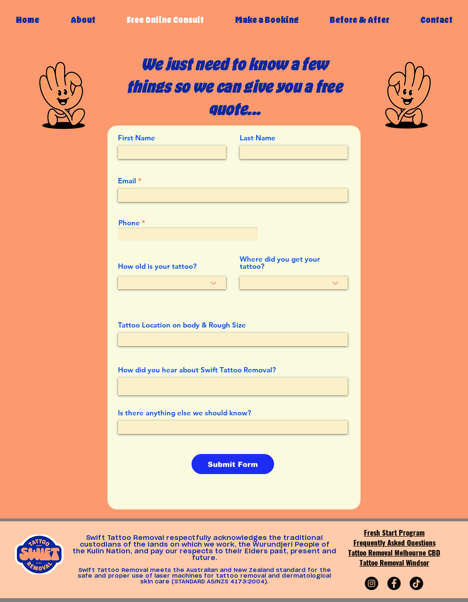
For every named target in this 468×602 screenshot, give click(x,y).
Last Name (258, 137)
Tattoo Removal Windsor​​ (394, 562)
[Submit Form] (232, 464)
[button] (266, 19)
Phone (129, 222)
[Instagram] (371, 583)
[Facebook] (394, 583)
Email (127, 180)
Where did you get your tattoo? (280, 262)
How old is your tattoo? (157, 266)
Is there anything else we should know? (184, 412)
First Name (136, 137)
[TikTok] (416, 583)
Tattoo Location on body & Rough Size (182, 324)
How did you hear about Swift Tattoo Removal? (197, 369)
